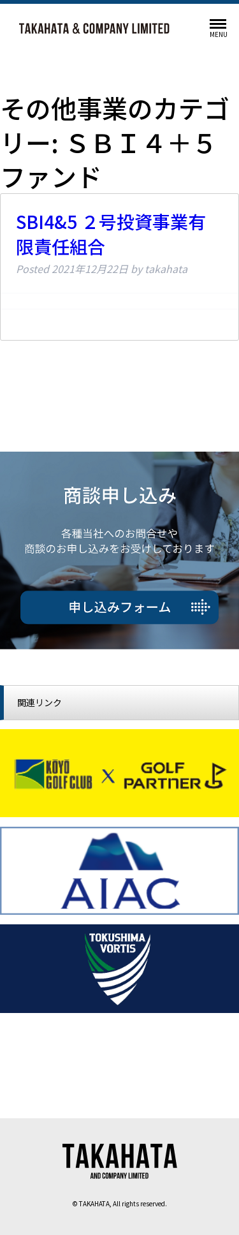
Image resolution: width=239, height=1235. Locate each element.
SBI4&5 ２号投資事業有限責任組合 (111, 234)
